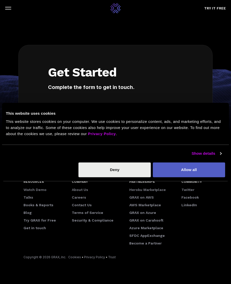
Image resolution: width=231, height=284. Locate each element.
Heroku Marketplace (147, 190)
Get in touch (35, 228)
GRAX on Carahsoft (146, 220)
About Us (80, 190)
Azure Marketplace (146, 228)
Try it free (215, 8)
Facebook (190, 197)
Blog (28, 213)
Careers (79, 197)
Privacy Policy (94, 257)
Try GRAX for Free (40, 220)
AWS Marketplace (145, 205)
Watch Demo (35, 190)
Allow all (189, 169)
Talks (28, 197)
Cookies (74, 257)
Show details (203, 153)
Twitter (187, 190)
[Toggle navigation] (8, 8)
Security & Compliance (92, 220)
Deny (114, 169)
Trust (112, 257)
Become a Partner (145, 243)
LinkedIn (189, 205)
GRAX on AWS (141, 197)
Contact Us (82, 205)
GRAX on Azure (142, 213)
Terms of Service (87, 213)
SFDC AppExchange (147, 236)
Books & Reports (38, 205)
